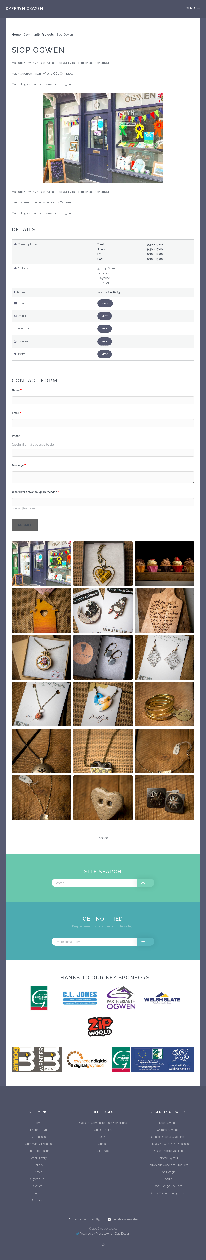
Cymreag (38, 1200)
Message (18, 465)
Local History (38, 1158)
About (38, 1172)
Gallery (38, 1165)
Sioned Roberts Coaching (167, 1136)
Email (105, 303)
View (105, 316)
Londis (167, 1179)
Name (16, 390)
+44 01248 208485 (87, 1219)
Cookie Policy (103, 1129)
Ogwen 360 (38, 1179)
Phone (16, 436)
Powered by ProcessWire (94, 1233)
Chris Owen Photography (167, 1193)
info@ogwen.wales (126, 1219)
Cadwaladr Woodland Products (167, 1165)
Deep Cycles (167, 1122)
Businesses (38, 1136)
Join (103, 1136)
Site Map (103, 1150)
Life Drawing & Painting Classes (168, 1143)
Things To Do (38, 1129)
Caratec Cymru (167, 1158)
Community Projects (39, 34)
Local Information (38, 1150)
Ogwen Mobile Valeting (167, 1150)
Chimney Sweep (167, 1129)
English (38, 1193)
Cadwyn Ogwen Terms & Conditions (103, 1122)
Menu (190, 8)
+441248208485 (108, 292)
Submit (25, 525)
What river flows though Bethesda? (34, 492)
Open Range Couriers (167, 1186)
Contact (38, 1186)
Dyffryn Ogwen (24, 8)
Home (16, 34)
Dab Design (167, 1172)
